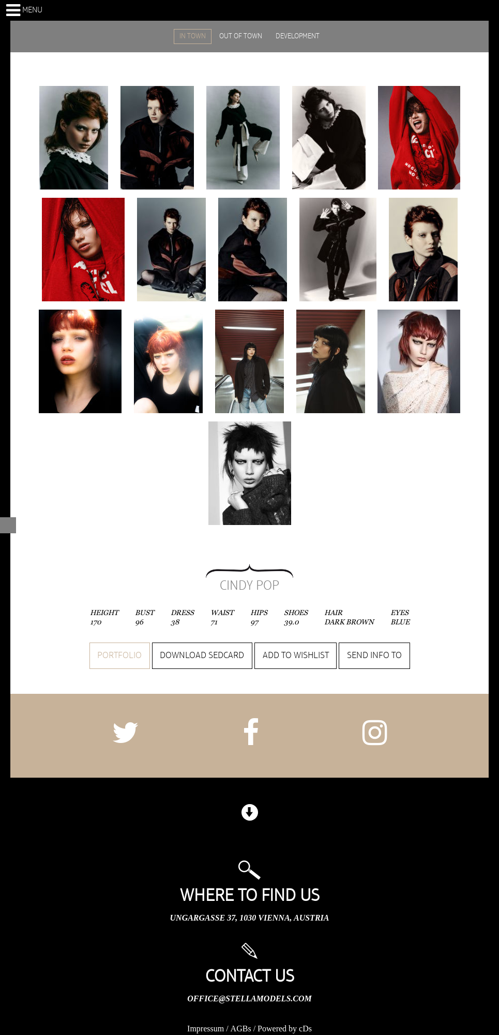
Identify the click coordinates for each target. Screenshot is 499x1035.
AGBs (241, 1028)
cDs (305, 1028)
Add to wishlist (296, 655)
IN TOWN (192, 36)
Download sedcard (202, 655)
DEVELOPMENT (298, 36)
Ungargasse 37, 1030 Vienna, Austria (249, 917)
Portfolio (119, 655)
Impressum (205, 1028)
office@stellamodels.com (249, 998)
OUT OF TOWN (240, 36)
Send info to (374, 655)
